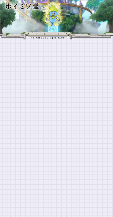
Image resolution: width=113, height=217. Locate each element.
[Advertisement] (56, 99)
